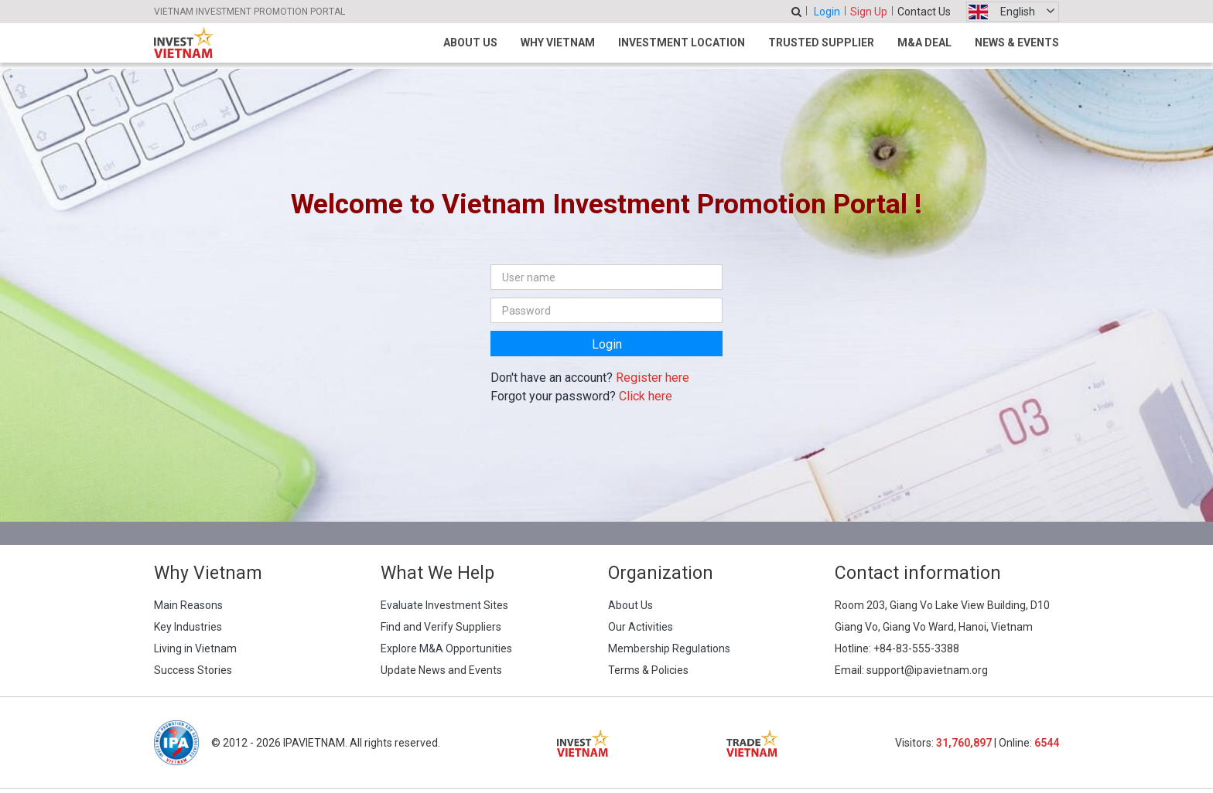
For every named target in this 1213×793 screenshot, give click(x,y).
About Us (470, 42)
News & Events (1017, 42)
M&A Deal (924, 42)
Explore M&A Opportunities (446, 648)
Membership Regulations (669, 648)
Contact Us (924, 11)
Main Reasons (188, 605)
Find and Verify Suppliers (441, 627)
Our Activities (640, 627)
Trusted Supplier (821, 42)
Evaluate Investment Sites (444, 605)
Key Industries (188, 627)
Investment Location (681, 42)
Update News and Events (441, 670)
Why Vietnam (558, 42)
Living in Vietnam (195, 648)
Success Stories (193, 670)
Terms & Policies (648, 670)
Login (827, 11)
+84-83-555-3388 (916, 648)
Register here (652, 377)
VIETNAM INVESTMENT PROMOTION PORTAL (249, 11)
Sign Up (868, 11)
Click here (645, 396)
